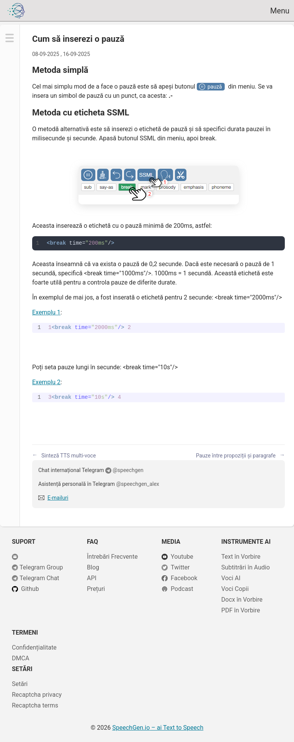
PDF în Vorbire (240, 610)
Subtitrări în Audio (245, 567)
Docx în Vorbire (242, 599)
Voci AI (230, 578)
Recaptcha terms (35, 705)
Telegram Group (41, 567)
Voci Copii (235, 588)
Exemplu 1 (46, 312)
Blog (93, 567)
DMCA (20, 658)
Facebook (184, 578)
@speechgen (128, 470)
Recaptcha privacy (37, 694)
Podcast (182, 588)
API (91, 578)
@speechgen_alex (137, 484)
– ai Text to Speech (157, 727)
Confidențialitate (34, 647)
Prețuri (96, 588)
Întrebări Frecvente (112, 556)
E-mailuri (57, 498)
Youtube (182, 556)
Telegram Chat (39, 578)
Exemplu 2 (46, 382)
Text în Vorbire (240, 556)
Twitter (180, 567)
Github (30, 588)
